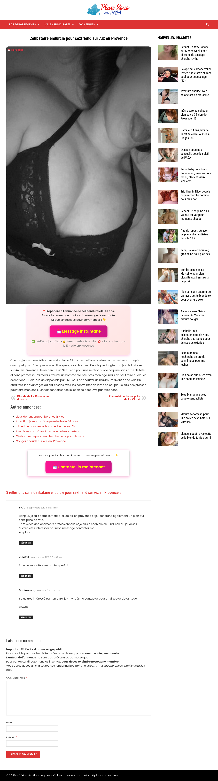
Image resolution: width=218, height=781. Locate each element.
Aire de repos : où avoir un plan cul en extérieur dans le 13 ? (195, 234)
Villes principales (58, 24)
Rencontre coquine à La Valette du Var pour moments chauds (195, 215)
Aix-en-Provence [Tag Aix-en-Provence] (82, 346)
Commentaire (16, 677)
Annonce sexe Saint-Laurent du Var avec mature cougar (193, 315)
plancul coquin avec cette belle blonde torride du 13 (196, 435)
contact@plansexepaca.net (100, 775)
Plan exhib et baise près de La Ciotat (124, 398)
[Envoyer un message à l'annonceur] (78, 175)
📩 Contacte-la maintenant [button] (78, 467)
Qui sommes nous (65, 775)
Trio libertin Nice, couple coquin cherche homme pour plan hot (195, 195)
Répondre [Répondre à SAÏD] (26, 542)
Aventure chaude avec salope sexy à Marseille (195, 93)
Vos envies (87, 24)
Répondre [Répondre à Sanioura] (26, 617)
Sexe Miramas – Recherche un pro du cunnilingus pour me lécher (193, 358)
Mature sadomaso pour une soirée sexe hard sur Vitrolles (195, 418)
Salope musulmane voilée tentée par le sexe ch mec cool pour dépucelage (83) (196, 75)
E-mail (11, 737)
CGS (21, 775)
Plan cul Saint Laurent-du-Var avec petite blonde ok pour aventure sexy (196, 295)
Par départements (22, 24)
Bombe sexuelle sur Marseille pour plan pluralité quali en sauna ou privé (195, 275)
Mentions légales (38, 775)
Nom (10, 722)
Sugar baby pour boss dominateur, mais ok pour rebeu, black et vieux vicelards (196, 175)
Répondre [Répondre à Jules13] (26, 576)
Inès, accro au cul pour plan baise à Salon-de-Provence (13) (194, 114)
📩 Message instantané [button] (78, 331)
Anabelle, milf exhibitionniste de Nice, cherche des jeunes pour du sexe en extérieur (195, 336)
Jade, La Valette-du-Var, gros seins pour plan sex (195, 252)
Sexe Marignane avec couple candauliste (193, 396)
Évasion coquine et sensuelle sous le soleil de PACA (195, 153)
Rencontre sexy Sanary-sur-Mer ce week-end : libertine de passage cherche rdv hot (195, 52)
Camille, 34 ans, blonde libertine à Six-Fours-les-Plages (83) (195, 134)
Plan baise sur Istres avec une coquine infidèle (196, 377)
